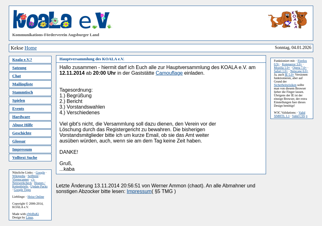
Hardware (21, 116)
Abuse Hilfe (22, 124)
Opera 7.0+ (299, 67)
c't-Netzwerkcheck (23, 181)
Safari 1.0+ (281, 71)
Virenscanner (20, 179)
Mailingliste (22, 84)
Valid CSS (298, 116)
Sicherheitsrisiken (285, 85)
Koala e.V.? (22, 59)
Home (31, 48)
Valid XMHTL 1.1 (289, 114)
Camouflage (169, 73)
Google (40, 172)
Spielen (18, 100)
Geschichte (21, 133)
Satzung (19, 67)
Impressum (22, 149)
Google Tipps (22, 189)
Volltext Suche (24, 157)
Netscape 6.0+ (299, 71)
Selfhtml (33, 176)
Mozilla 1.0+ (282, 67)
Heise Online (36, 196)
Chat (16, 75)
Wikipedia (18, 176)
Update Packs (38, 186)
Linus (29, 217)
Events (18, 108)
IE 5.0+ (289, 74)
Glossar (19, 141)
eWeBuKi (33, 214)
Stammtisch (22, 92)
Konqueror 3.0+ (292, 64)
